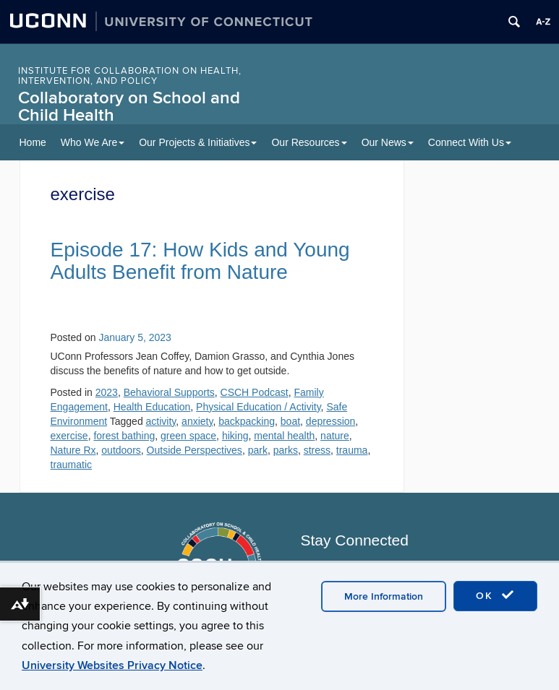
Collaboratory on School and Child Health (129, 106)
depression (331, 421)
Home (33, 142)
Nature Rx (73, 450)
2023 (106, 392)
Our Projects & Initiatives (198, 142)
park (258, 450)
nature (334, 435)
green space (188, 435)
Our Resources (308, 142)
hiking (235, 435)
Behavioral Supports (169, 392)
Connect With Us (469, 142)
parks (285, 450)
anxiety (197, 421)
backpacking (246, 421)
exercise (69, 435)
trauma (352, 450)
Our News (388, 142)
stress (317, 450)
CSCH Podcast (255, 392)
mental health (284, 435)
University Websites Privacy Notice (112, 665)
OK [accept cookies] (495, 595)
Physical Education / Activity (258, 407)
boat (290, 421)
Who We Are (92, 142)
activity (161, 421)
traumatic (72, 464)
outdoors (120, 450)
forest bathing (124, 435)
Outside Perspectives (194, 450)
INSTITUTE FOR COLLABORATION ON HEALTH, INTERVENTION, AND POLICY (130, 76)
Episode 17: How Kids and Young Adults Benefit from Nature (200, 260)
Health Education (152, 407)
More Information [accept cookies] (383, 596)
